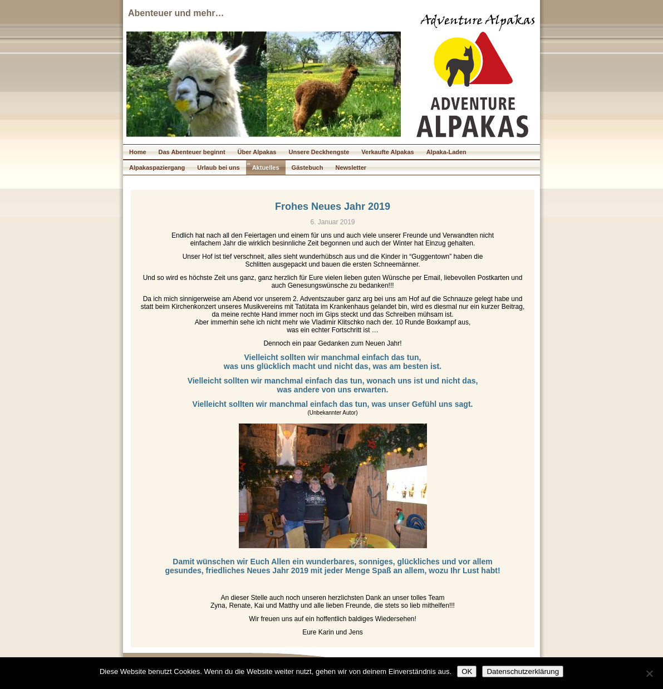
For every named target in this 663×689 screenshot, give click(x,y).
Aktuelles (265, 167)
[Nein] (649, 673)
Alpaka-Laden (446, 152)
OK (466, 671)
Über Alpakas (257, 152)
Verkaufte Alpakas (387, 152)
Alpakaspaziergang (157, 167)
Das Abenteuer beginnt (192, 152)
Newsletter (350, 167)
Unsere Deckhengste (318, 152)
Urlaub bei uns (218, 167)
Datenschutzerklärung (523, 671)
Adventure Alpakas (477, 21)
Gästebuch (307, 167)
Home (137, 152)
